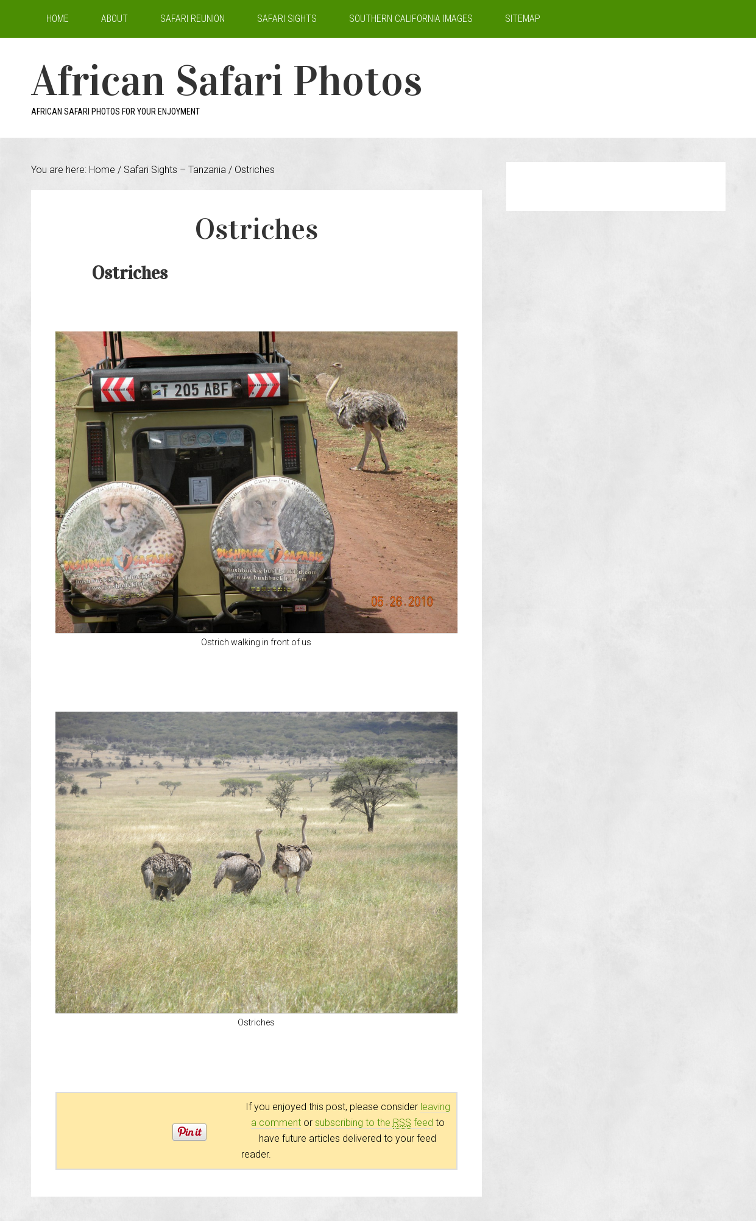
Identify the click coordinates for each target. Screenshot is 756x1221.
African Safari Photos (226, 81)
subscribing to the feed (374, 1123)
